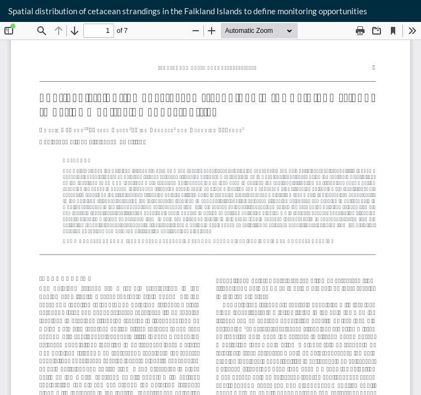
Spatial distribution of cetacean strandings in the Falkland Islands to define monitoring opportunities (187, 11)
